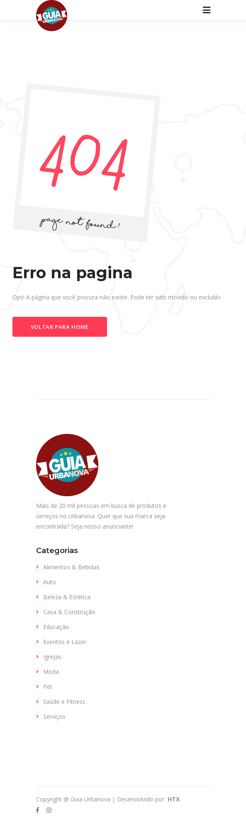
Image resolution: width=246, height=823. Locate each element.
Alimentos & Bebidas (71, 567)
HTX (173, 799)
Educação (56, 627)
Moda (51, 672)
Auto (49, 582)
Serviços (54, 716)
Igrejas (52, 657)
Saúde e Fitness (64, 701)
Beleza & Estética (66, 597)
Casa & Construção (69, 612)
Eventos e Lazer (64, 642)
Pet (47, 687)
